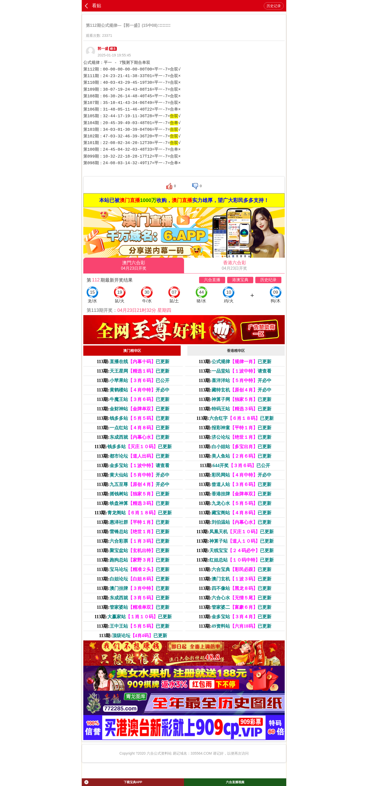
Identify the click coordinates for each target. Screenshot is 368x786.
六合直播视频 (235, 782)
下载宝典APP (113, 782)
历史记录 (274, 6)
